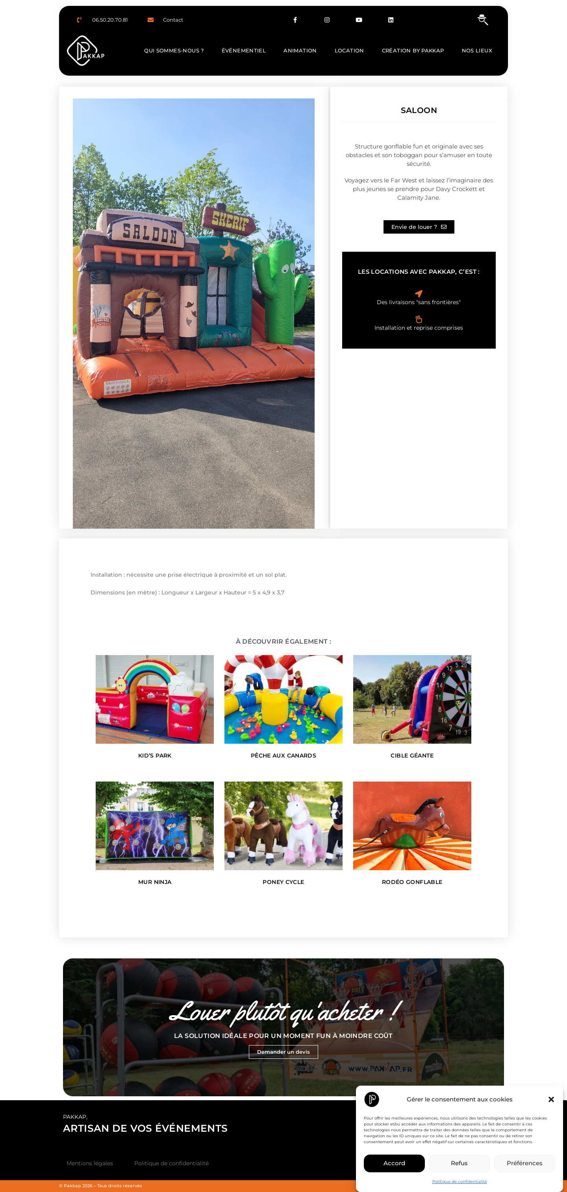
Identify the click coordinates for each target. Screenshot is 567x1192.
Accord (394, 1163)
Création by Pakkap (413, 50)
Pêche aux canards (283, 755)
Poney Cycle (283, 882)
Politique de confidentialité (459, 1181)
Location (349, 50)
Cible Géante (412, 755)
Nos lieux (477, 50)
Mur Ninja (154, 882)
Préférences (525, 1163)
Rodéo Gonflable (412, 882)
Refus (459, 1163)
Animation (300, 50)
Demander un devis (283, 1052)
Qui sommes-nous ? (174, 50)
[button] (551, 1099)
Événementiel (244, 50)
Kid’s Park (155, 755)
